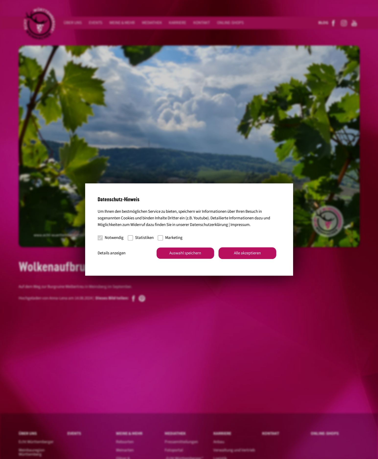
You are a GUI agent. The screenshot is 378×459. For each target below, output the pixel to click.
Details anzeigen (112, 253)
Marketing (170, 238)
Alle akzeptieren (247, 253)
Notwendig (111, 238)
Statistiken (141, 238)
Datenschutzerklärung (209, 225)
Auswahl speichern (185, 253)
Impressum (240, 225)
